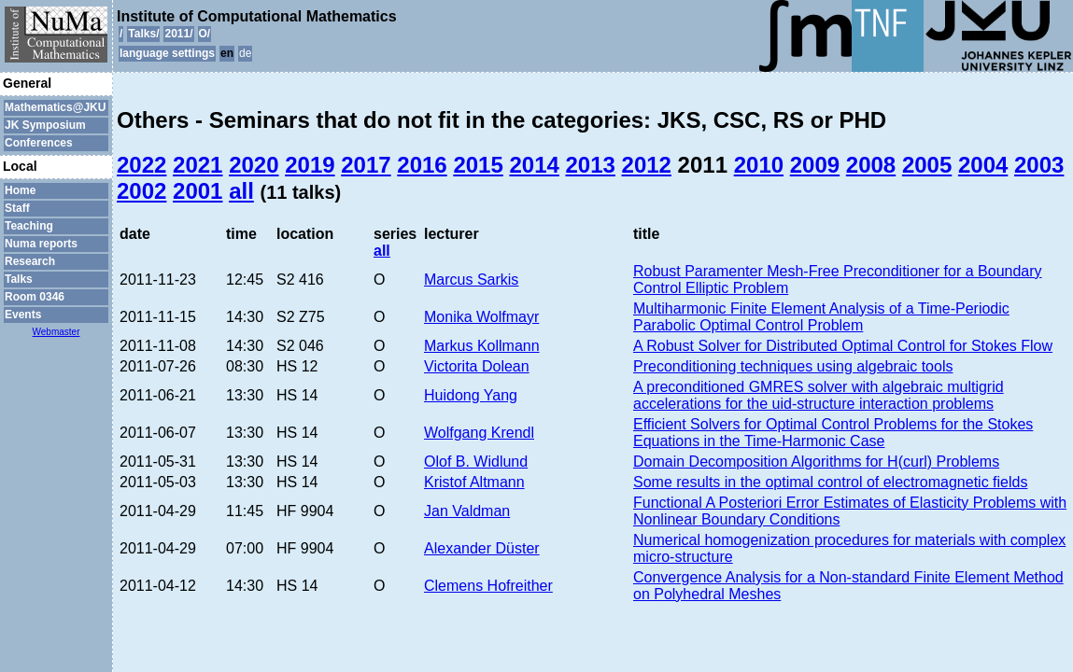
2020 (253, 164)
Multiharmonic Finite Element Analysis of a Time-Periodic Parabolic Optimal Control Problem (821, 317)
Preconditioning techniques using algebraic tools (793, 366)
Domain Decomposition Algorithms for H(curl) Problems (816, 461)
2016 (421, 164)
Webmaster (56, 332)
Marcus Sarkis (471, 279)
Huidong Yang (470, 395)
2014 (533, 164)
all (241, 190)
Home (20, 190)
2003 (1039, 164)
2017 (365, 164)
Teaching (29, 225)
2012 (646, 164)
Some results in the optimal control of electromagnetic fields (830, 482)
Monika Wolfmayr (481, 317)
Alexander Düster (482, 548)
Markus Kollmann (482, 346)
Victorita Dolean (476, 366)
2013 (590, 164)
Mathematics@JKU (55, 107)
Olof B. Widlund (476, 461)
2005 (927, 164)
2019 (309, 164)
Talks (19, 279)
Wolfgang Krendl (479, 433)
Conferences (39, 142)
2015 (477, 164)
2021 (197, 164)
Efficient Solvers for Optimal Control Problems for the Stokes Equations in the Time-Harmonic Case (833, 432)
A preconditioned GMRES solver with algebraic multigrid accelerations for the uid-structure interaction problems (818, 395)
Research (30, 261)
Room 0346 (34, 296)
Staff (17, 208)
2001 (197, 190)
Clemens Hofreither (488, 586)
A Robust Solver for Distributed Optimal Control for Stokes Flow (842, 346)
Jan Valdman (467, 511)
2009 (815, 164)
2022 (141, 164)
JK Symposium (45, 125)
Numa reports (41, 243)
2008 (871, 164)
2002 (141, 190)
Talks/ (143, 33)
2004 (983, 164)
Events (23, 314)
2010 (759, 164)
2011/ (178, 33)
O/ (205, 33)
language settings (167, 53)
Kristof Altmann (474, 482)
